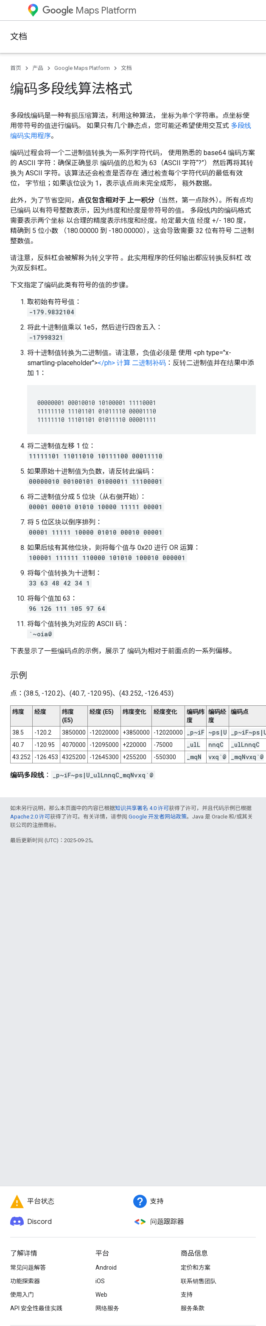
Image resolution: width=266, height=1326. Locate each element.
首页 (15, 68)
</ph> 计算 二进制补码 (132, 363)
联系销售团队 (198, 1281)
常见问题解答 (28, 1267)
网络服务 (107, 1308)
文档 (18, 36)
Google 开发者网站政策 (158, 816)
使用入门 (22, 1294)
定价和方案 (195, 1267)
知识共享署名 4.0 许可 (142, 808)
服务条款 (192, 1308)
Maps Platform (89, 10)
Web (101, 1294)
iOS (100, 1281)
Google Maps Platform (82, 68)
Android (106, 1267)
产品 (37, 68)
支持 (187, 1294)
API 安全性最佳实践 (36, 1308)
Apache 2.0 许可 (30, 816)
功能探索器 (25, 1281)
